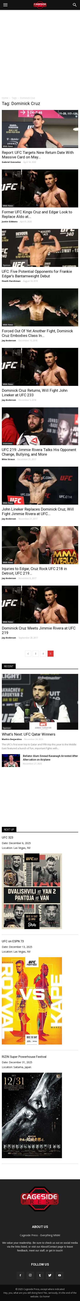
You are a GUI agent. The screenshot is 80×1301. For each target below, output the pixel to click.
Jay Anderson (9, 340)
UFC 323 (7, 837)
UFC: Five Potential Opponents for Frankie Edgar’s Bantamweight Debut (37, 273)
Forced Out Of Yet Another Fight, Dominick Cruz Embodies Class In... (37, 333)
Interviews (7, 443)
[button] (75, 5)
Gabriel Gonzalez (11, 162)
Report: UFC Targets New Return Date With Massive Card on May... (38, 154)
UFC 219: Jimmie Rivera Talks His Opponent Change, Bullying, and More (39, 452)
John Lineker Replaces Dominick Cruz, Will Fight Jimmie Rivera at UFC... (38, 511)
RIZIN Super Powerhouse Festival (24, 1056)
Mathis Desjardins (12, 739)
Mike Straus (8, 459)
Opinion (7, 265)
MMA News (8, 146)
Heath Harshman (11, 281)
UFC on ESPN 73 (13, 941)
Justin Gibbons (9, 221)
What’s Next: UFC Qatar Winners (28, 734)
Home (5, 97)
